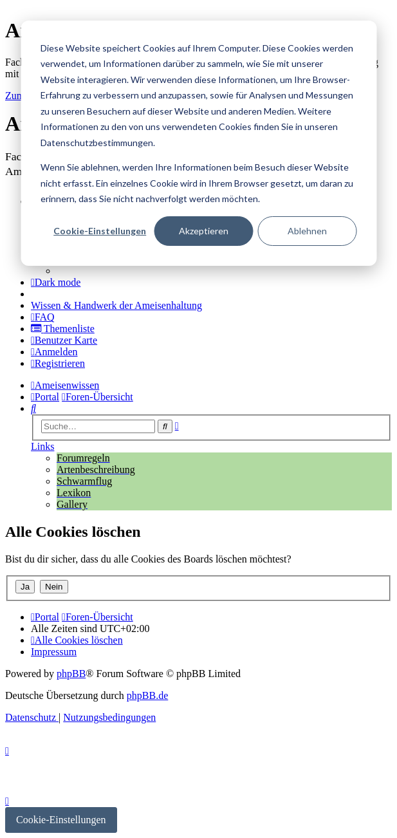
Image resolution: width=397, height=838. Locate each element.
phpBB (71, 673)
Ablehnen (307, 230)
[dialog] (198, 143)
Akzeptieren (203, 230)
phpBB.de (147, 695)
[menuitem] (116, 305)
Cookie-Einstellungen (99, 230)
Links (42, 446)
